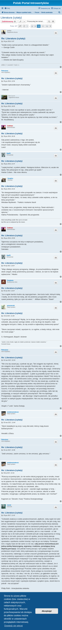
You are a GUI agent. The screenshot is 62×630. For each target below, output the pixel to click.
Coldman (10, 126)
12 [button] (47, 26)
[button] (20, 26)
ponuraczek (11, 305)
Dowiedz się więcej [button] (13, 626)
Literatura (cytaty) (11, 17)
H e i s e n (12, 96)
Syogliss (10, 178)
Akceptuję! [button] (47, 611)
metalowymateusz (13, 412)
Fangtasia (10, 280)
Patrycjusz (4, 70)
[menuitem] (7, 8)
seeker (9, 30)
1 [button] (27, 26)
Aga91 (9, 153)
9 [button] (35, 26)
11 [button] (43, 26)
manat (9, 505)
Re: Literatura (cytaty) (13, 38)
